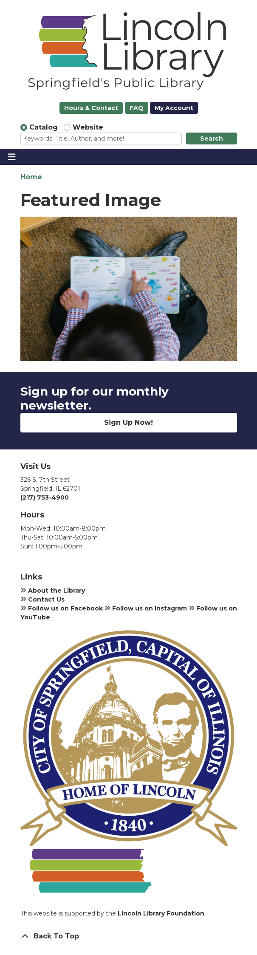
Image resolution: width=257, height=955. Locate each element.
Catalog (43, 127)
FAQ (137, 108)
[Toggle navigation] (11, 157)
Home (31, 177)
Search (211, 138)
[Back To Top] (128, 936)
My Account (174, 108)
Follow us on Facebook (61, 608)
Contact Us (42, 599)
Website (88, 127)
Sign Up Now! (128, 422)
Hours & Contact (91, 108)
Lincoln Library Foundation (161, 913)
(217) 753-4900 (44, 497)
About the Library (52, 590)
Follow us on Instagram (145, 608)
